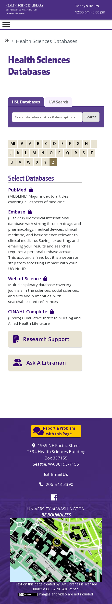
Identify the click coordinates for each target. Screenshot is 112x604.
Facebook (56, 497)
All (13, 143)
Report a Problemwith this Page (59, 431)
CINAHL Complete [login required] (27, 311)
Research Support (46, 339)
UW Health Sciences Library (7, 39)
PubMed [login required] (17, 190)
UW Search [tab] (58, 102)
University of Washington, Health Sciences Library (30, 11)
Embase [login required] (16, 212)
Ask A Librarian (46, 362)
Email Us (59, 474)
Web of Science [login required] (24, 278)
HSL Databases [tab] (26, 102)
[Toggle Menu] (6, 24)
